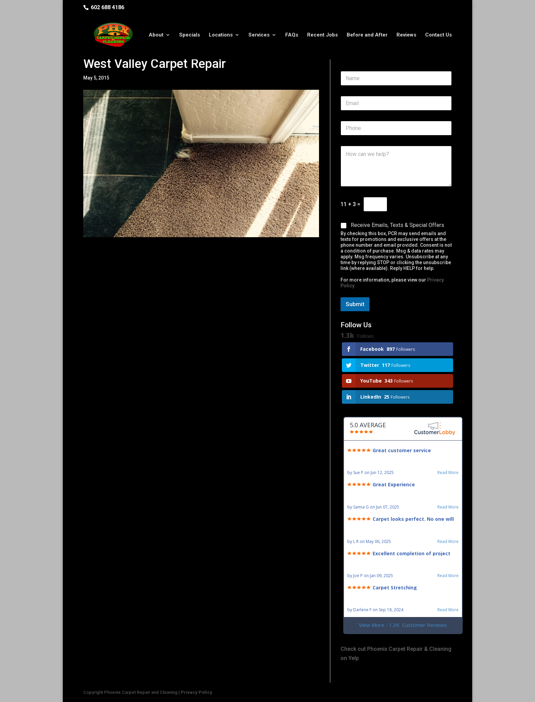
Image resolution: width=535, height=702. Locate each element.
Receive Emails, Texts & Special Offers (397, 225)
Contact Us (438, 35)
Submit (355, 304)
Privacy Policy (196, 692)
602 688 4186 (107, 7)
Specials (189, 35)
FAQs (291, 35)
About (156, 35)
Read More (448, 473)
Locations (221, 35)
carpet (129, 255)
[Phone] (396, 128)
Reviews (406, 35)
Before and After (367, 35)
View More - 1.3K (403, 625)
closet (220, 273)
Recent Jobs (322, 35)
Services (259, 35)
